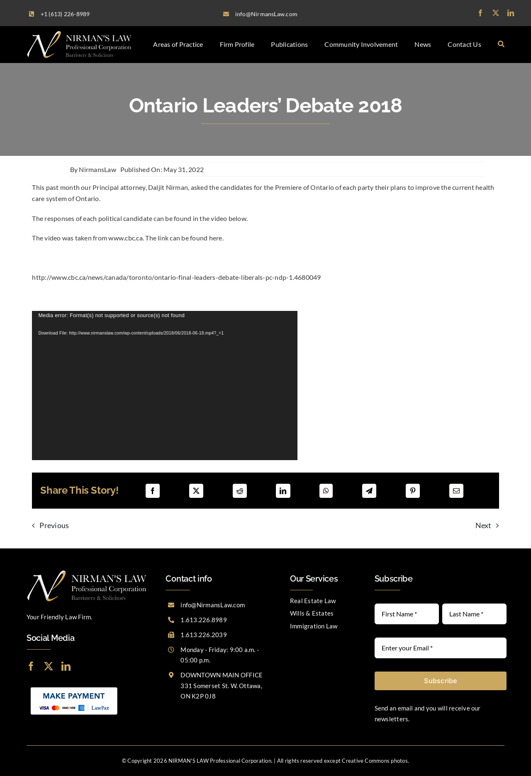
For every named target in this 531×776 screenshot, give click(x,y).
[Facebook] (153, 491)
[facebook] (480, 13)
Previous (54, 525)
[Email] (456, 491)
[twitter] (495, 13)
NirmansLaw (97, 169)
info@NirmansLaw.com (212, 605)
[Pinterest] (413, 491)
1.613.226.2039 (203, 634)
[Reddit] (240, 491)
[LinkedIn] (283, 491)
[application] (164, 385)
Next (483, 525)
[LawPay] (74, 686)
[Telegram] (369, 491)
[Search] (501, 44)
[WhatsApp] (326, 491)
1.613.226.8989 (203, 619)
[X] (196, 491)
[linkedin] (510, 13)
